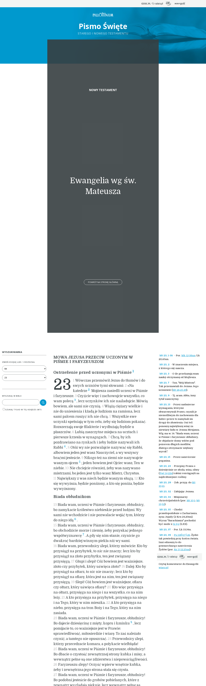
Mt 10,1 (191, 500)
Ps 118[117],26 (182, 535)
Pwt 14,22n (166, 473)
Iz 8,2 (176, 524)
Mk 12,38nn (188, 355)
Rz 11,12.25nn (182, 549)
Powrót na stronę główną (103, 282)
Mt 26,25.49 (179, 390)
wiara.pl (163, 567)
